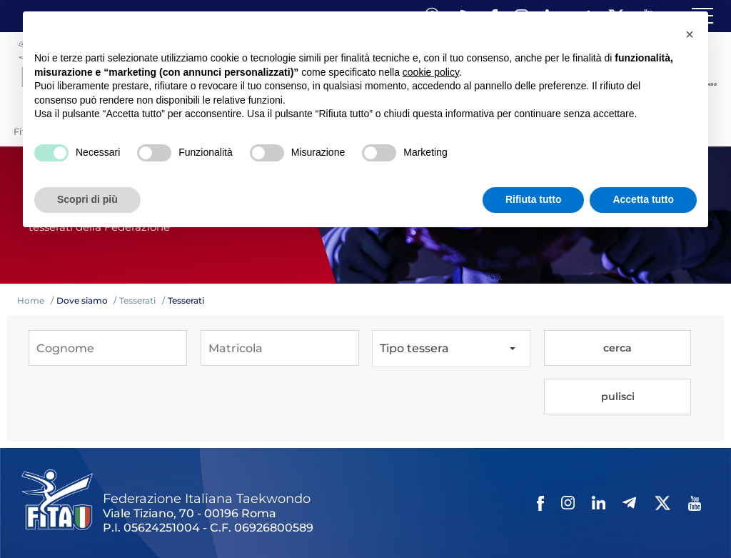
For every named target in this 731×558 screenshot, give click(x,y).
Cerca (606, 506)
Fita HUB (47, 524)
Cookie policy (552, 506)
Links (162, 506)
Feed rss (647, 506)
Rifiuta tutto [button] (533, 199)
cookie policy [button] (431, 72)
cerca (582, 348)
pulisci (661, 348)
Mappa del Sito (219, 506)
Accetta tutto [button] (643, 199)
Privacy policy (480, 506)
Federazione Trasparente (83, 506)
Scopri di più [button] (87, 199)
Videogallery (362, 506)
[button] (689, 34)
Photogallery (293, 506)
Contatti (420, 506)
